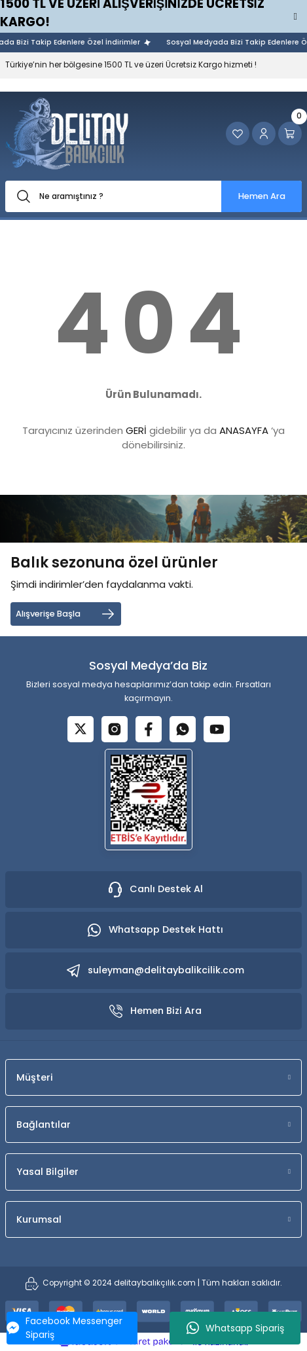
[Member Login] (264, 133)
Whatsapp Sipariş (235, 1328)
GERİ (136, 430)
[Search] (153, 196)
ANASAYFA (243, 430)
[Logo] (67, 133)
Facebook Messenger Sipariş (64, 1327)
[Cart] (290, 133)
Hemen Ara (261, 196)
